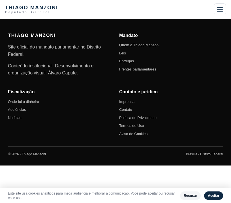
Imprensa (126, 102)
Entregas (126, 61)
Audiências (17, 109)
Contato (125, 109)
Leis (122, 53)
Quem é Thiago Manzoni (139, 45)
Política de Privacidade (138, 118)
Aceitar (213, 196)
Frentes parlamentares (137, 69)
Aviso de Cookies (133, 134)
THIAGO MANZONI (31, 9)
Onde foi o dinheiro (23, 102)
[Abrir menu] (220, 9)
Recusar (190, 196)
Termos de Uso (131, 125)
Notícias (14, 118)
